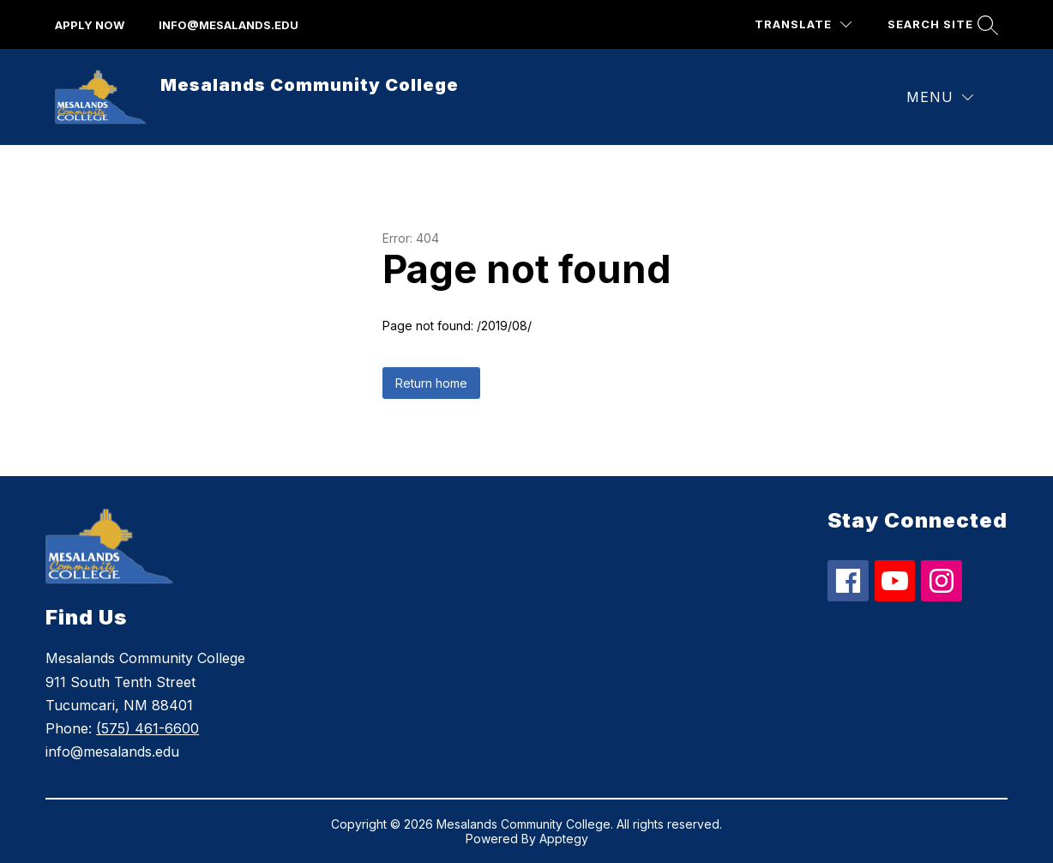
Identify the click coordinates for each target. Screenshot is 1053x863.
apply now (89, 25)
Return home (431, 383)
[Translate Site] (803, 24)
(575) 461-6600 (147, 728)
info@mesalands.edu (228, 25)
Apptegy (563, 838)
